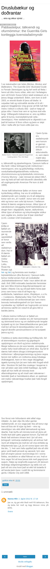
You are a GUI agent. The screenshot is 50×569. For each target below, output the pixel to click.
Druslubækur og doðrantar (17, 10)
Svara (10, 511)
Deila (5, 485)
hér (2, 272)
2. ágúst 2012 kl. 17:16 (28, 499)
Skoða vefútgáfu (25, 562)
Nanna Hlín (13, 499)
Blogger (29, 566)
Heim (25, 557)
